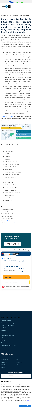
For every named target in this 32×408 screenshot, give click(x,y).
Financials (4, 343)
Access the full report (7, 116)
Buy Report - (10, 259)
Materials (3, 330)
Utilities (3, 338)
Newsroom (19, 362)
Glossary (3, 364)
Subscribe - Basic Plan (11, 267)
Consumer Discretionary (7, 323)
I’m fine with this (25, 406)
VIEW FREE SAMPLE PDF (12, 282)
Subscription (4, 359)
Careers (3, 367)
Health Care (4, 328)
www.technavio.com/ (12, 223)
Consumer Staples (6, 320)
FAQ (17, 364)
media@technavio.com (11, 220)
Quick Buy (16, 277)
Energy (3, 340)
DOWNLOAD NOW (12, 244)
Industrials (4, 333)
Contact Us (4, 362)
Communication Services (7, 335)
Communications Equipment (8, 345)
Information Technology (7, 325)
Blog (17, 359)
